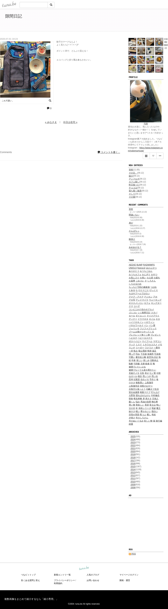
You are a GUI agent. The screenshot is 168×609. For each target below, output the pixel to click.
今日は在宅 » (70, 122)
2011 (133, 478)
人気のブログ (93, 575)
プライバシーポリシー (64, 580)
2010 (133, 481)
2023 (133, 442)
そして (132, 194)
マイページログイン (129, 575)
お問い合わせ (93, 580)
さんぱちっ (134, 231)
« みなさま (51, 122)
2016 (133, 463)
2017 (133, 460)
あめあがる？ (135, 247)
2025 (133, 436)
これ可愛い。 (8, 101)
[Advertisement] (122, 20)
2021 (133, 448)
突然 (131, 169)
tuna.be (83, 568)
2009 (133, 484)
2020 (133, 451)
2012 (133, 475)
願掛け (132, 239)
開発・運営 (125, 580)
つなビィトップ (28, 575)
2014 (133, 469)
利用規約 (58, 583)
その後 (132, 197)
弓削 (146, 124)
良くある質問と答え (30, 580)
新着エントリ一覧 (62, 575)
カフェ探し (134, 182)
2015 (133, 466)
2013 (133, 472)
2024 (133, 439)
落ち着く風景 (135, 191)
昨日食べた (134, 185)
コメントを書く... (109, 152)
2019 (133, 454)
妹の (131, 176)
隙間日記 (13, 16)
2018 (133, 457)
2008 (133, 487)
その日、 (133, 173)
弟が (131, 223)
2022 (133, 445)
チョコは (133, 188)
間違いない (134, 215)
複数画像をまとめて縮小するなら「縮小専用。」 (31, 599)
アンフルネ (134, 179)
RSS (132, 554)
